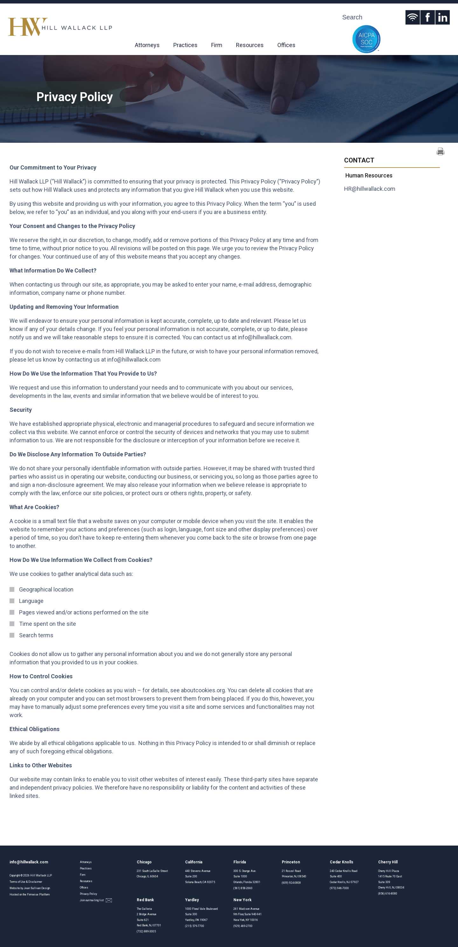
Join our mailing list (96, 900)
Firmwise (32, 894)
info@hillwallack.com (264, 337)
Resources (250, 45)
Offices (286, 45)
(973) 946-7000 (339, 888)
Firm (216, 45)
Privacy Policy (88, 893)
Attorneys (147, 45)
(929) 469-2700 (243, 926)
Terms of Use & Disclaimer (26, 881)
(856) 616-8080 (387, 893)
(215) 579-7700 (194, 926)
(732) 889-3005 (146, 931)
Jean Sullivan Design (37, 888)
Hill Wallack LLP (41, 875)
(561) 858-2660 (243, 888)
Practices (185, 45)
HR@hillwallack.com (369, 188)
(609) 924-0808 (291, 882)
